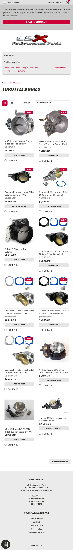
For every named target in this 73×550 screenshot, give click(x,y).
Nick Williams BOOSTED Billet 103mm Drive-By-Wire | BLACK (53, 371)
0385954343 (13, 2)
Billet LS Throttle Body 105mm (16, 250)
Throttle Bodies (15, 83)
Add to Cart (19, 155)
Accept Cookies (36, 22)
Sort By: (26, 102)
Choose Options (54, 428)
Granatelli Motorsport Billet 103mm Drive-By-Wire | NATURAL (54, 193)
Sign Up (59, 2)
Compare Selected (60, 462)
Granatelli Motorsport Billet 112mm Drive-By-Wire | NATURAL (19, 371)
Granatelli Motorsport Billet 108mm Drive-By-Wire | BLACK (54, 252)
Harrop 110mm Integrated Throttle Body (52, 419)
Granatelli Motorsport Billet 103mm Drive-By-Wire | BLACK (19, 193)
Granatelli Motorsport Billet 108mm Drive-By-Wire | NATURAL (19, 312)
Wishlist (36, 522)
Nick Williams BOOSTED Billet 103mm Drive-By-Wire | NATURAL (19, 430)
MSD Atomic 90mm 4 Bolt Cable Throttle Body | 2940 (53, 142)
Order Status (36, 529)
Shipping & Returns (36, 532)
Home (4, 83)
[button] (36, 69)
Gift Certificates (36, 518)
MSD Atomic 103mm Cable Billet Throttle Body (18, 142)
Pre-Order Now (19, 206)
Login (49, 2)
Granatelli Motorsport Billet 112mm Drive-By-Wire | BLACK (54, 312)
